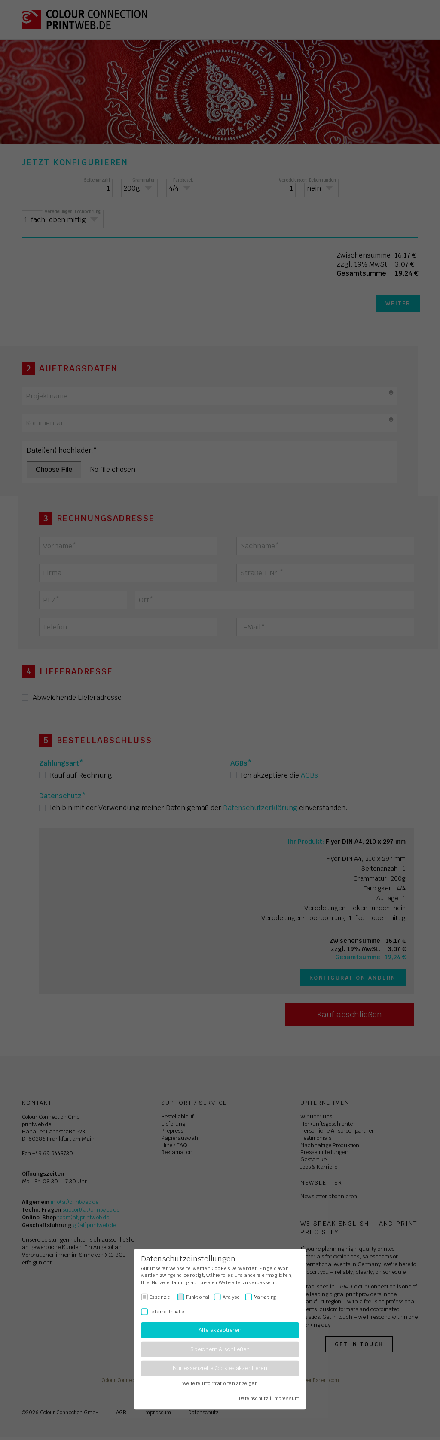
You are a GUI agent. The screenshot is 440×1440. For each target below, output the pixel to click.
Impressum (285, 1398)
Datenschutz (254, 1398)
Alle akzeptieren (220, 1330)
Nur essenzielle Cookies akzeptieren (220, 1368)
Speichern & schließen (220, 1349)
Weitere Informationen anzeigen (219, 1383)
